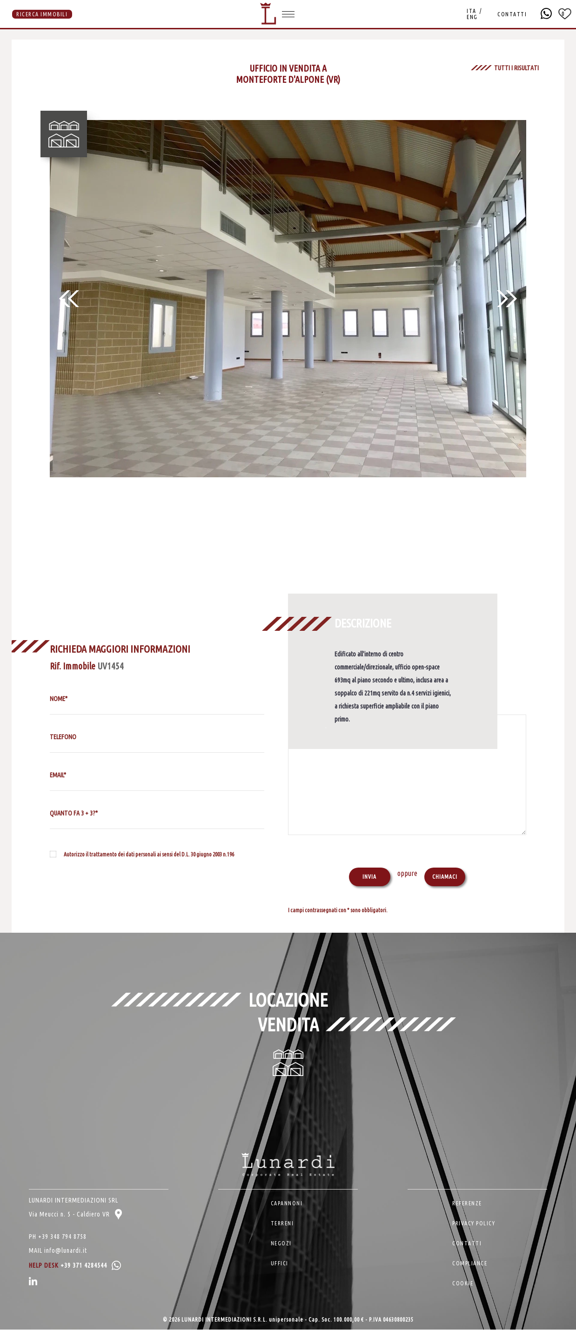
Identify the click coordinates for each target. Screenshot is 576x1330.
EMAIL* (58, 775)
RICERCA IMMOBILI (41, 14)
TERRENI (282, 1224)
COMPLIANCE (469, 1264)
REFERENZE (467, 1204)
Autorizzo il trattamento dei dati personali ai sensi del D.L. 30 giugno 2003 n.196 (149, 854)
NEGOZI (281, 1244)
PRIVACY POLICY (473, 1224)
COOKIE (462, 1284)
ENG (472, 17)
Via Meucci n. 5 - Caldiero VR (75, 1214)
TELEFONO (63, 737)
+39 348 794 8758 (62, 1237)
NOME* (58, 698)
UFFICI (279, 1264)
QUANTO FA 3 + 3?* (74, 813)
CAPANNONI (287, 1204)
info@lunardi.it (65, 1251)
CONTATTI (512, 14)
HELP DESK (75, 1266)
